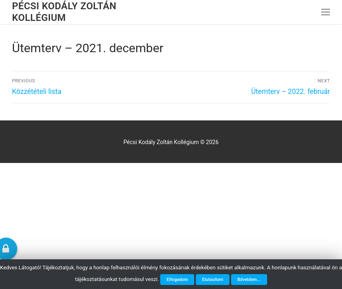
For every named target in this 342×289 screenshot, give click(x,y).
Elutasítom (212, 279)
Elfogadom (177, 279)
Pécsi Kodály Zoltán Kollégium (64, 11)
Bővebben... (249, 279)
